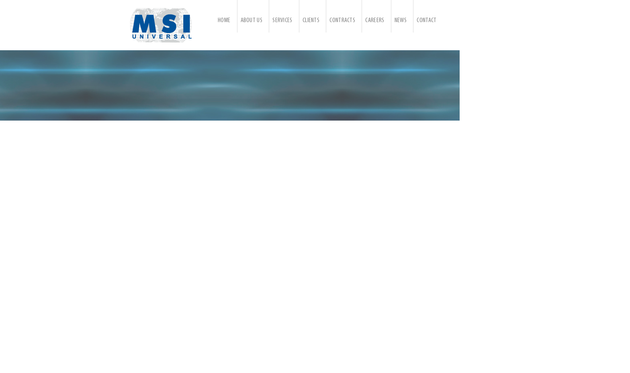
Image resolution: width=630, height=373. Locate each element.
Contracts (342, 20)
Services (282, 20)
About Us (251, 20)
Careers (374, 20)
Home (224, 20)
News (401, 20)
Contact (426, 20)
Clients (311, 20)
